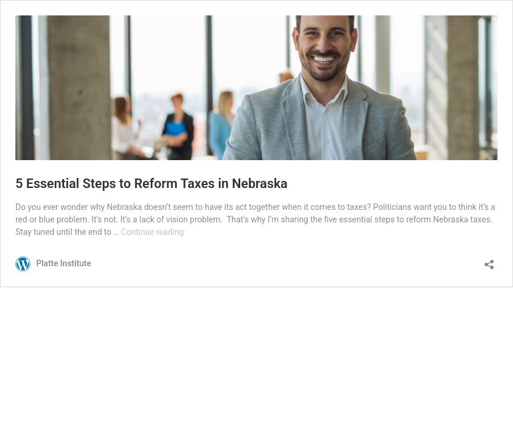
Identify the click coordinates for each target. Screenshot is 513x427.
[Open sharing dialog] (489, 260)
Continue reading (152, 232)
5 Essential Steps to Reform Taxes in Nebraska (151, 183)
